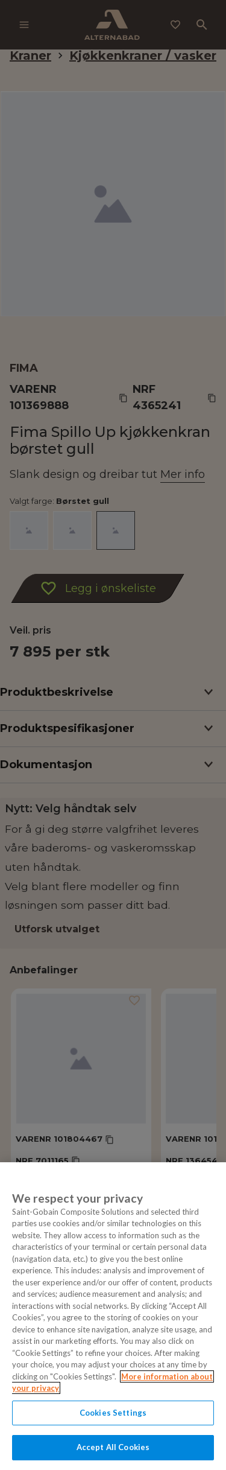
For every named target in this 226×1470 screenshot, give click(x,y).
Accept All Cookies (113, 1447)
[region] (113, 1316)
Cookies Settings (113, 1413)
